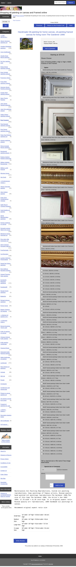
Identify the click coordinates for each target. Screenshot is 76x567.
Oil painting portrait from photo (5, 399)
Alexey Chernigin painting (5, 187)
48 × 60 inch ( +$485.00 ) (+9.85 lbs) (52, 444)
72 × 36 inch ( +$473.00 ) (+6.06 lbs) (52, 441)
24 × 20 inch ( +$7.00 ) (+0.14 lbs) (51, 309)
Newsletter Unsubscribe (4, 483)
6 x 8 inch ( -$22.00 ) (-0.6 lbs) (50, 270)
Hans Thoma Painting (5, 99)
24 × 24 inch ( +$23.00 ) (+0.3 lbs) (51, 344)
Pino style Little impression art (5, 240)
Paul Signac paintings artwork (5, 131)
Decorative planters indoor (5, 416)
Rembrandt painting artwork (5, 152)
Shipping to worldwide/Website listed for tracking (5, 495)
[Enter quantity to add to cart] (51, 486)
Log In (9, 2)
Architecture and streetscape (5, 388)
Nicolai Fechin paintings (5, 291)
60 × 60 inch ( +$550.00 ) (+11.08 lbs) (52, 450)
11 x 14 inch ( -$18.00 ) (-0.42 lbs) (51, 276)
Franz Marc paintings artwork (5, 83)
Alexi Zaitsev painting (5, 192)
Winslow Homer (5, 174)
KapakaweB (5, 287)
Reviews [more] (6, 430)
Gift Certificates (5, 420)
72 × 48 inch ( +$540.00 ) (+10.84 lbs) (52, 447)
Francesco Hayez (5, 78)
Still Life (5, 376)
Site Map (2, 478)
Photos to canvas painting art (5, 394)
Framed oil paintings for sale (5, 405)
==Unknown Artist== (3, 321)
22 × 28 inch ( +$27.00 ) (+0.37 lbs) (52, 361)
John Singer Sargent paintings (5, 105)
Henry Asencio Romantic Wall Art (5, 246)
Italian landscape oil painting (5, 358)
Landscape (5, 363)
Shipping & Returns (5, 455)
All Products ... (4, 424)
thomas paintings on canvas (5, 223)
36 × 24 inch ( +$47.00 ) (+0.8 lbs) (51, 372)
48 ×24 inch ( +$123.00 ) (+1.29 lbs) (52, 396)
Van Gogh (5, 177)
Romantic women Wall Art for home (5, 230)
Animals (5, 372)
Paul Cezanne (20, 15)
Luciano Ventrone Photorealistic (5, 258)
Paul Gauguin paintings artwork (5, 125)
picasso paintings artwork (5, 141)
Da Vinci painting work (5, 62)
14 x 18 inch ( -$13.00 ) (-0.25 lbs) (51, 285)
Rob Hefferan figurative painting (5, 270)
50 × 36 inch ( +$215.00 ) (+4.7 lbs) (52, 427)
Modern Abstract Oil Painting (5, 310)
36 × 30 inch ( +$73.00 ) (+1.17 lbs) (52, 388)
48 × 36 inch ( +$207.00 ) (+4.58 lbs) (52, 419)
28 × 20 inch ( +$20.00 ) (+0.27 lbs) (52, 327)
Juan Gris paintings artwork (5, 110)
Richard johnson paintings (5, 301)
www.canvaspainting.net (37, 565)
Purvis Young (5, 306)
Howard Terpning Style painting (5, 275)
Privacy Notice (4, 459)
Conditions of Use (5, 463)
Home (3, 2)
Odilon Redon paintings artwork (5, 116)
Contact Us (3, 470)
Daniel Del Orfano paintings (5, 264)
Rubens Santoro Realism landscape (5, 158)
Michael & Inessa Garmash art (5, 234)
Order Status (4, 474)
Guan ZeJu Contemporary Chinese (5, 199)
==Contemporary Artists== (5, 181)
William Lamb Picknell (5, 168)
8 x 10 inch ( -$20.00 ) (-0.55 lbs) (51, 273)
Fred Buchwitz (5, 250)
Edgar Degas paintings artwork (5, 68)
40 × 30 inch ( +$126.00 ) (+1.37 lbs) (52, 404)
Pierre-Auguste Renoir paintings (5, 147)
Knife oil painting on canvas (5, 332)
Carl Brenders (5, 254)
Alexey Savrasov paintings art (5, 41)
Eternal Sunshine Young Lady (5, 327)
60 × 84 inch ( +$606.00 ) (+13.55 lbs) (52, 453)
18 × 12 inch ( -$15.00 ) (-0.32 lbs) (51, 282)
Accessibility (3, 466)
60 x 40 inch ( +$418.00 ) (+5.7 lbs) (52, 438)
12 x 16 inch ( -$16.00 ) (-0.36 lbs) (51, 279)
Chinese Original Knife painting (5, 337)
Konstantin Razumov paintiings (5, 281)
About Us (3, 451)
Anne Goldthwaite (5, 52)
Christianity (3, 384)
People (5, 380)
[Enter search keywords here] (60, 2)
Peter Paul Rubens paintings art (5, 135)
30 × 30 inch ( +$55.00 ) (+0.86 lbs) (52, 380)
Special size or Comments (52, 466)
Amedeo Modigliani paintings (5, 47)
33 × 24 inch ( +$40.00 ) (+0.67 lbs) (52, 364)
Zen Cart (51, 565)
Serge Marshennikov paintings (5, 217)
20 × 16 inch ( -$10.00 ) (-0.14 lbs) (51, 289)
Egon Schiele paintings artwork (5, 74)
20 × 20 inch (46, 306)
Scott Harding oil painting (5, 211)
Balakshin (5, 296)
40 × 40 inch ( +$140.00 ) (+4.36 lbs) (52, 411)
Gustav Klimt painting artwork (5, 94)
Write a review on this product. (5, 438)
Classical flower (5, 348)
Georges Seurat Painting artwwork (5, 88)
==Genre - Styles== (3, 410)
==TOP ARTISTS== (3, 36)
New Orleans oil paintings (5, 367)
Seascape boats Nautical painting (5, 353)
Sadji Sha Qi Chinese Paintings (5, 206)
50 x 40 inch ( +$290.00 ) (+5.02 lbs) (52, 435)
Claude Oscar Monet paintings (5, 57)
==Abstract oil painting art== (5, 316)
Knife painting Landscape (5, 343)
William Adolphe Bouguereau (5, 163)
